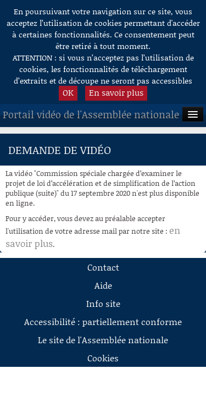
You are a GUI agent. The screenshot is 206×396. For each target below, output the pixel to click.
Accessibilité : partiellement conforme (103, 321)
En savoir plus (116, 92)
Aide (103, 285)
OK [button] (68, 92)
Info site (103, 303)
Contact (103, 267)
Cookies (103, 357)
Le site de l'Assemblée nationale (103, 339)
